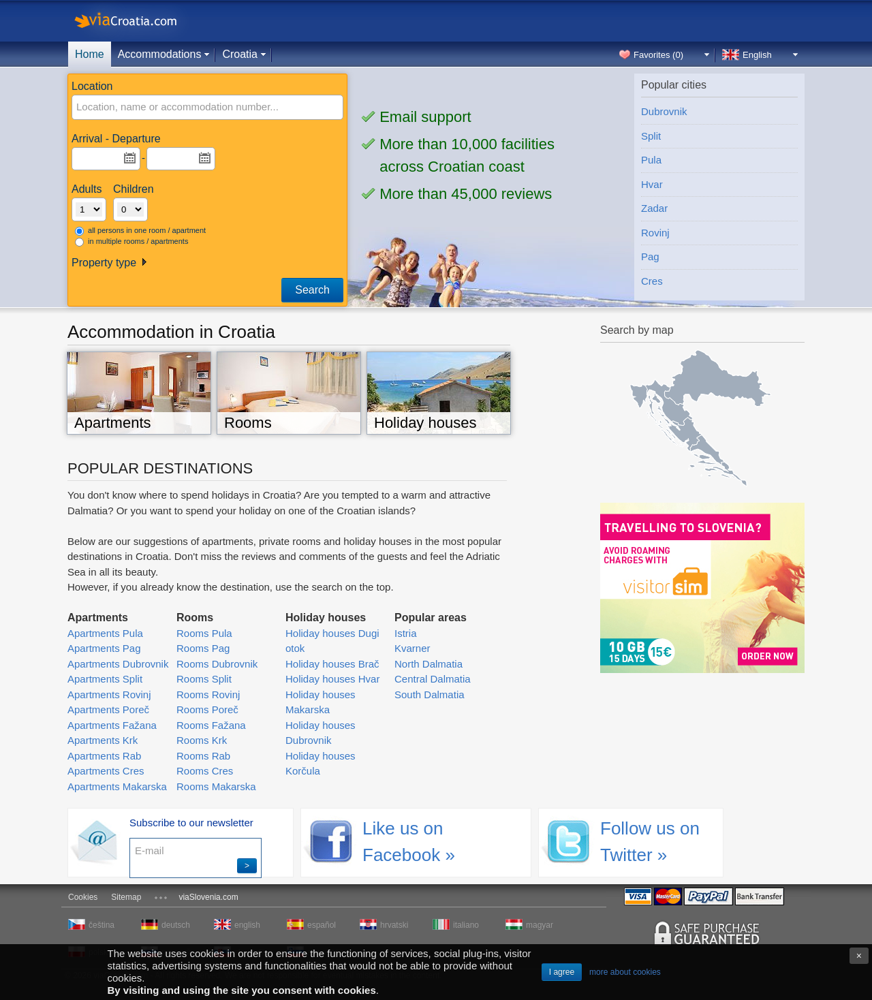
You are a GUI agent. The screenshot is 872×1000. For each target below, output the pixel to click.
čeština (101, 925)
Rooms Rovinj (208, 694)
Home (89, 54)
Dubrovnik (664, 111)
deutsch (175, 925)
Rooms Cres (204, 771)
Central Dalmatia (432, 679)
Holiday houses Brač (332, 664)
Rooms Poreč (207, 709)
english (247, 925)
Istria (405, 633)
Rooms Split (204, 679)
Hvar (652, 184)
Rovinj (655, 232)
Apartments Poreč (108, 709)
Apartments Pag (104, 648)
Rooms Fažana (211, 725)
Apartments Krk (102, 740)
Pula (651, 160)
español (321, 925)
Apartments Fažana (112, 725)
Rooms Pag (203, 648)
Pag (650, 256)
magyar (539, 925)
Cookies (82, 897)
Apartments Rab (104, 756)
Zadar (654, 208)
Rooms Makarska (216, 786)
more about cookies (625, 972)
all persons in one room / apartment (140, 231)
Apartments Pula (105, 633)
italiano (466, 925)
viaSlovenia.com (208, 897)
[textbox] (168, 107)
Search (312, 290)
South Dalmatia (429, 694)
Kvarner (412, 648)
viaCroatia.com (139, 21)
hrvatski (394, 925)
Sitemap (126, 897)
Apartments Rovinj (109, 694)
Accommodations (160, 54)
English (757, 55)
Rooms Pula (204, 633)
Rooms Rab (203, 756)
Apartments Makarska (117, 786)
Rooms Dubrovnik (217, 664)
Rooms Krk (201, 740)
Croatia (240, 54)
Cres (652, 281)
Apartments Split (104, 679)
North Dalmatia (428, 664)
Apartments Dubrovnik (117, 664)
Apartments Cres (105, 771)
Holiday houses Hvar (332, 679)
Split (651, 136)
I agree (561, 972)
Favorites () (658, 55)
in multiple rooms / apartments (131, 242)
